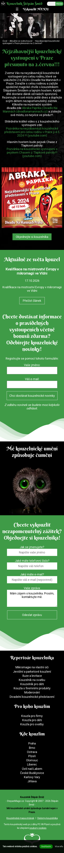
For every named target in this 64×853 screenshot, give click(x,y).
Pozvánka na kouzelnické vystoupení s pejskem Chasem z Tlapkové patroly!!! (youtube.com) (32, 152)
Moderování (32, 692)
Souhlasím (46, 846)
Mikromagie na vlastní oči (32, 667)
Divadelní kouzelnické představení (32, 696)
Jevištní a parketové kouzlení (32, 671)
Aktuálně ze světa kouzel (20, 41)
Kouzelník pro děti (32, 684)
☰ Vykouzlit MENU (32, 9)
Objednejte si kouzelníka (32, 237)
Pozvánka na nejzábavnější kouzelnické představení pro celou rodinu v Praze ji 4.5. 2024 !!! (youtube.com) (32, 132)
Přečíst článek (32, 300)
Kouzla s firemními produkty (32, 688)
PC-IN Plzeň (44, 824)
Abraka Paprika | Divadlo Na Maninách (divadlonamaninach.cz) (30, 109)
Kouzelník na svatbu (32, 680)
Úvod (4, 41)
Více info (59, 846)
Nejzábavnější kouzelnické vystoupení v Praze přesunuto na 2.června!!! (31, 42)
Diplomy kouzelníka (47, 818)
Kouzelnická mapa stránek (20, 818)
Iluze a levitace (32, 675)
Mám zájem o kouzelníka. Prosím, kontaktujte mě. (32, 598)
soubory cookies (37, 828)
